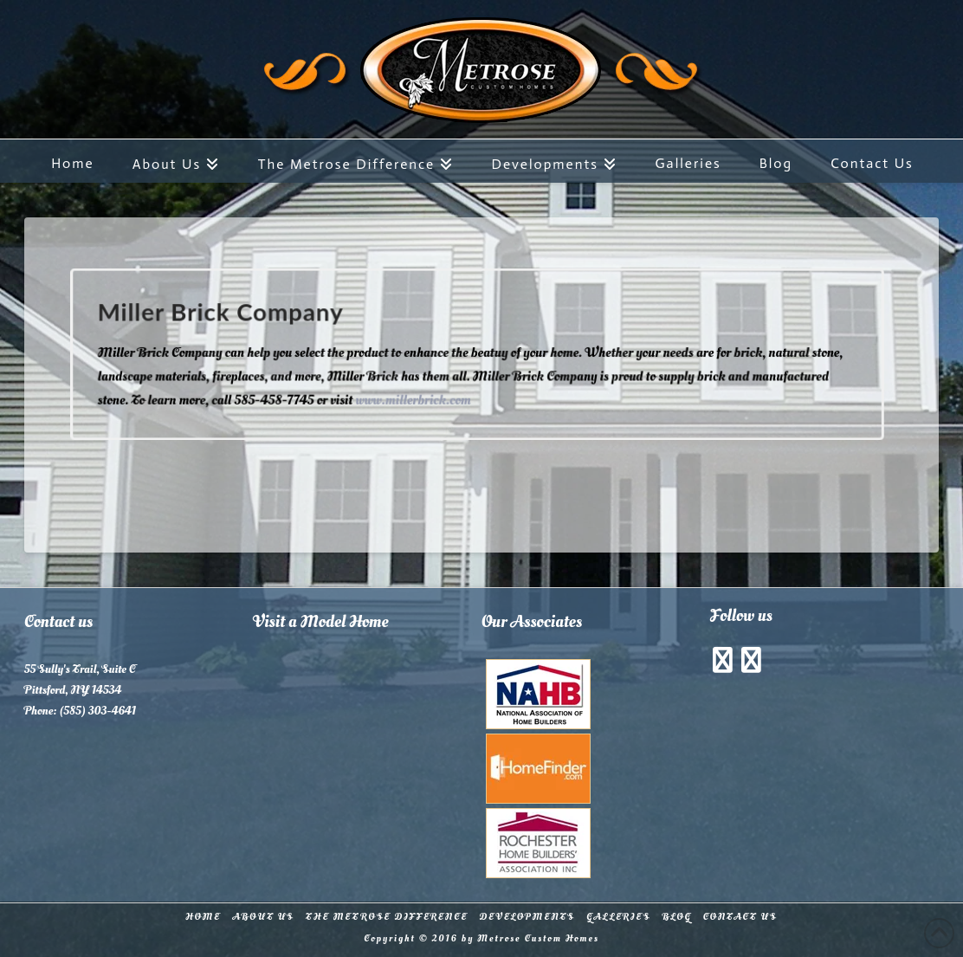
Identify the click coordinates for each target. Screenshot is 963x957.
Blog (677, 917)
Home (203, 917)
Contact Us (740, 917)
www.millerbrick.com (416, 398)
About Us (263, 917)
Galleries (618, 917)
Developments (527, 917)
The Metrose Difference (387, 917)
